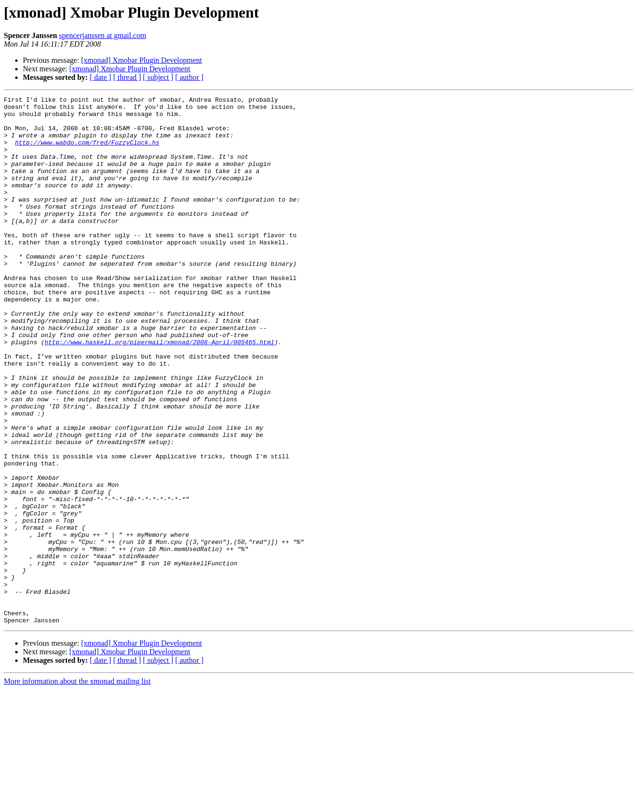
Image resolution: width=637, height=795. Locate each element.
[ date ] (100, 77)
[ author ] (189, 77)
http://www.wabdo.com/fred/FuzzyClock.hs (87, 152)
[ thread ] (127, 77)
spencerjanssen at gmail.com (102, 35)
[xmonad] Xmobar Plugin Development (141, 60)
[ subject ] (158, 77)
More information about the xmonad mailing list (77, 787)
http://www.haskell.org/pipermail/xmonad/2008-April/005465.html (160, 392)
